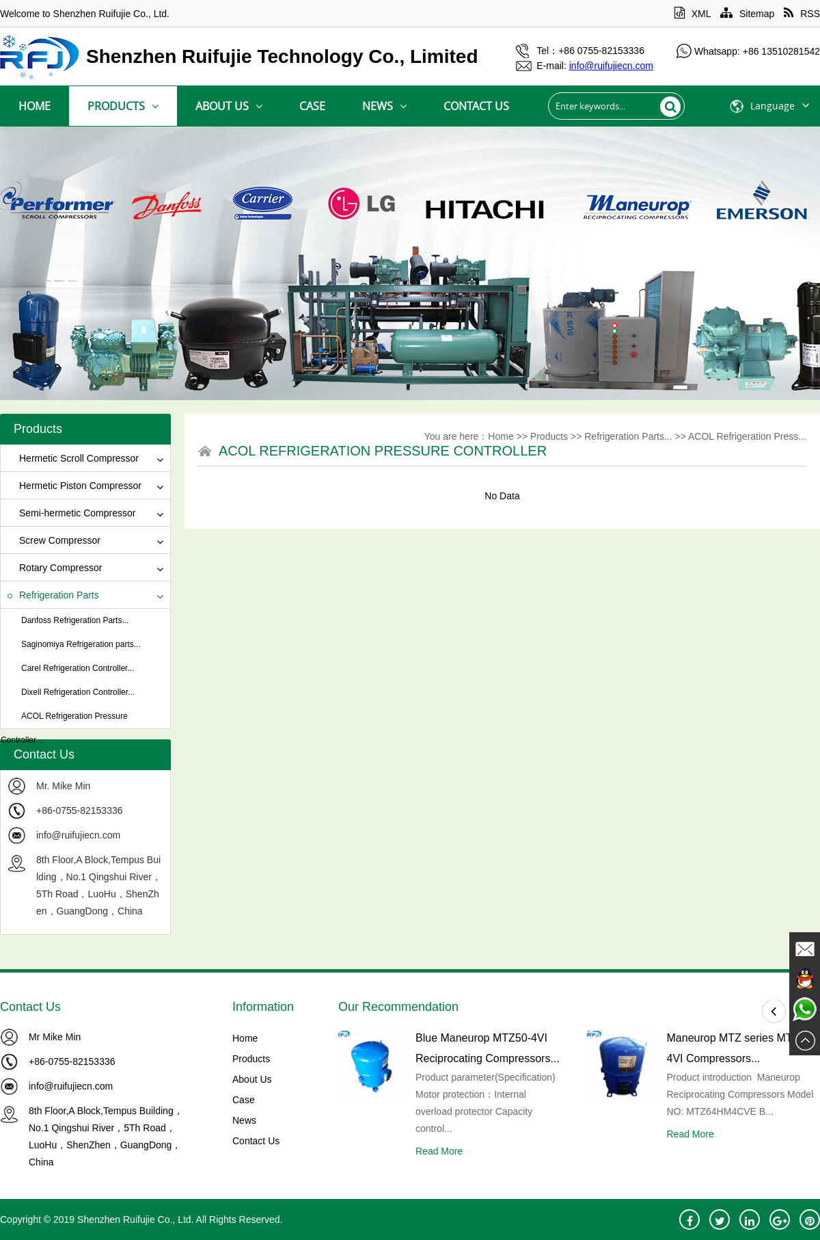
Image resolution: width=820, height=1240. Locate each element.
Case (312, 106)
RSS (802, 13)
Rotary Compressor (55, 567)
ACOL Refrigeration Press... (747, 436)
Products (123, 106)
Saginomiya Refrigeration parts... (81, 644)
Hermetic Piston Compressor (74, 485)
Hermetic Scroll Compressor (73, 458)
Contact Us (476, 106)
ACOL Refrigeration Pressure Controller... (64, 728)
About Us (228, 106)
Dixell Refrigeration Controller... (78, 692)
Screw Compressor (54, 540)
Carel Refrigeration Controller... (77, 668)
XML (692, 13)
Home (34, 106)
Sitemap (747, 13)
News (384, 106)
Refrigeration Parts (53, 595)
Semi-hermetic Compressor (71, 512)
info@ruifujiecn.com (78, 835)
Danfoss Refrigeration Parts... (74, 620)
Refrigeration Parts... (628, 436)
